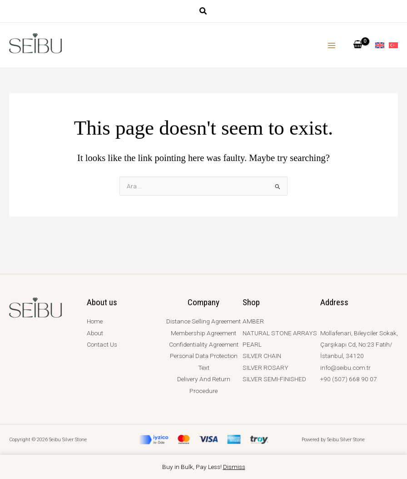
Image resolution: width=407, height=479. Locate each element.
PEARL (252, 344)
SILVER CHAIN (262, 355)
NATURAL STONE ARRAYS (280, 333)
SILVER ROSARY (265, 367)
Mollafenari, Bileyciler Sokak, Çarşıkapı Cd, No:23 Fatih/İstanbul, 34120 (359, 344)
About (95, 333)
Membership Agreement (203, 333)
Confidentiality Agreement (203, 344)
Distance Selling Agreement (203, 321)
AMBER (253, 321)
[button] (203, 12)
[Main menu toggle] (332, 45)
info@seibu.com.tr (345, 367)
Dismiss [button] (234, 466)
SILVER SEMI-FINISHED (274, 379)
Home (95, 321)
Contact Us (102, 344)
